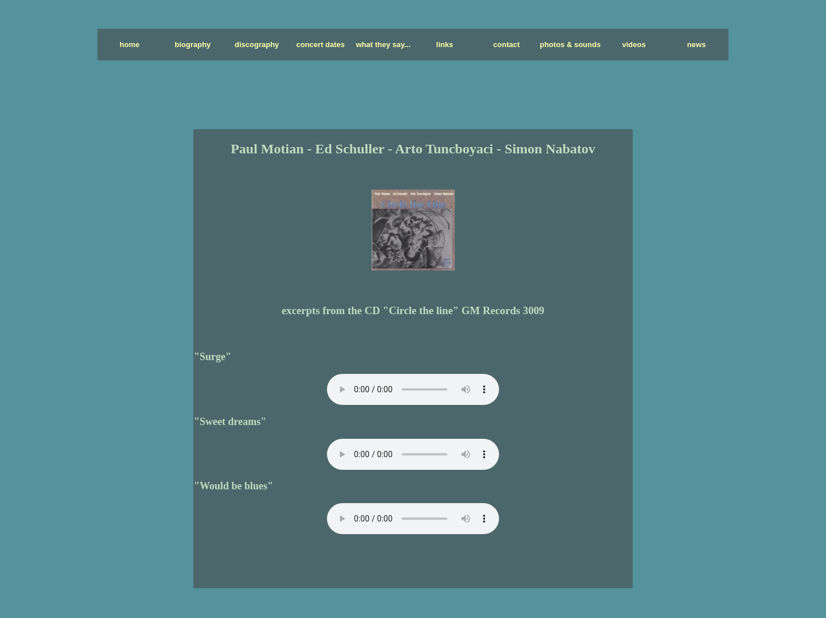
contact (506, 44)
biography (193, 44)
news (696, 44)
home (130, 44)
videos (633, 44)
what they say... (383, 44)
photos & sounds (570, 44)
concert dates (321, 44)
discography (257, 44)
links (444, 44)
